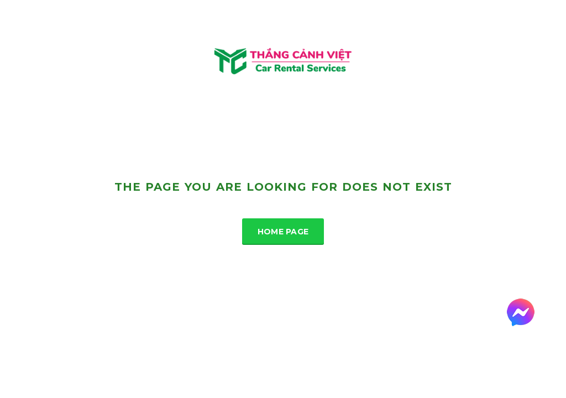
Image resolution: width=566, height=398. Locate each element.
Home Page (283, 232)
